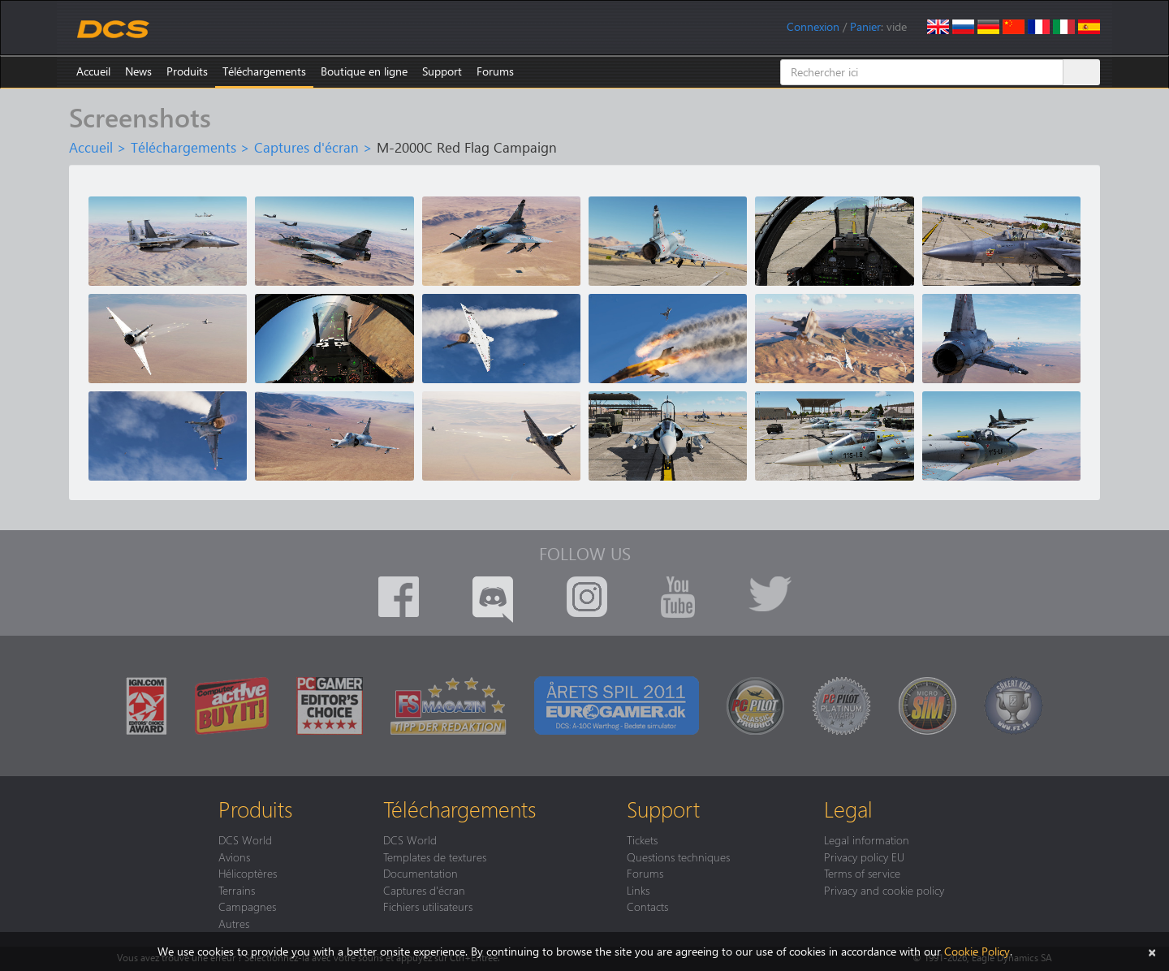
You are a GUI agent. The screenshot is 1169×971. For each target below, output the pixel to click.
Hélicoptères (247, 872)
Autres (233, 923)
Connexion (813, 26)
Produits (187, 71)
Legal (848, 808)
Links (638, 890)
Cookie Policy (977, 951)
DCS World (245, 839)
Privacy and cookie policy (884, 890)
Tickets (642, 839)
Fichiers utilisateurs (427, 906)
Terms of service (862, 872)
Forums (495, 71)
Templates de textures (434, 856)
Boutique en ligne (364, 71)
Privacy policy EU (864, 856)
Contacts (647, 906)
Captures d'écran (306, 147)
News (138, 71)
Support (442, 71)
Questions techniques (678, 856)
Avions (234, 856)
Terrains (236, 890)
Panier (865, 26)
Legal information (866, 839)
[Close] (1152, 951)
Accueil (93, 71)
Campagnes (247, 906)
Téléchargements (264, 71)
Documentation (420, 872)
